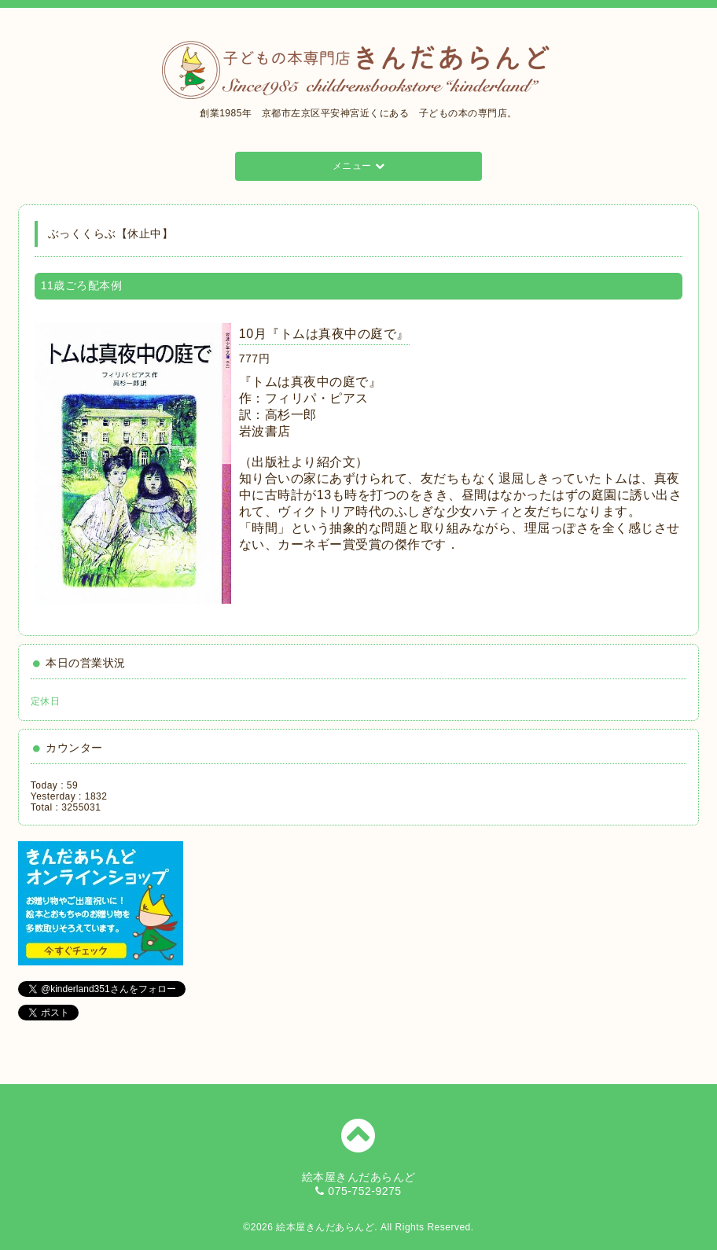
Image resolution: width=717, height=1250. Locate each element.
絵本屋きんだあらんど (325, 1227)
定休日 (46, 701)
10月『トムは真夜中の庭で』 (324, 333)
